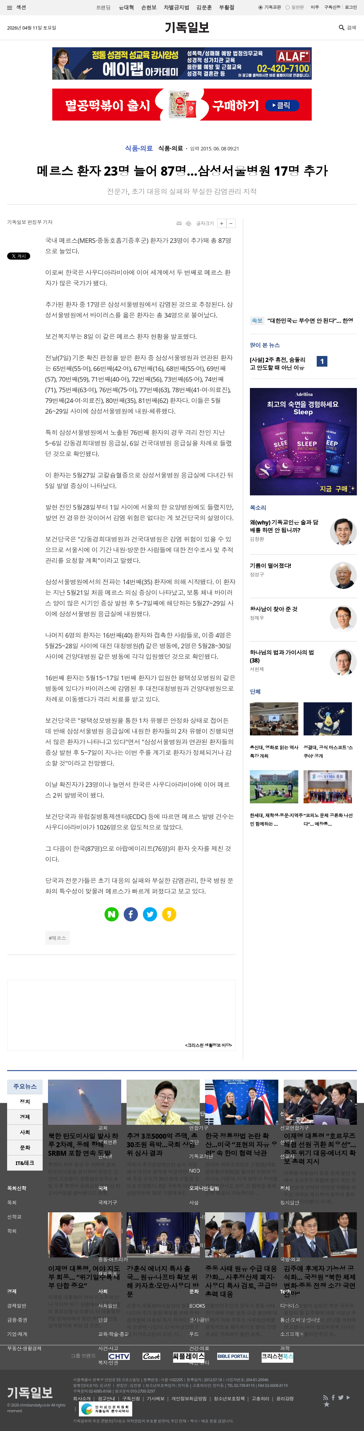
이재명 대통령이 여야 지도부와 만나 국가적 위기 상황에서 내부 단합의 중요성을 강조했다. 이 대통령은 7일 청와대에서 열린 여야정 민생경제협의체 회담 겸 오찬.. (84, 1311)
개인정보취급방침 (189, 1398)
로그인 (351, 7)
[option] (277, 732)
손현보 (148, 7)
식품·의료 (139, 148)
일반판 (297, 7)
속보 (257, 321)
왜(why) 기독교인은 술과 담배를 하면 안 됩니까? (284, 526)
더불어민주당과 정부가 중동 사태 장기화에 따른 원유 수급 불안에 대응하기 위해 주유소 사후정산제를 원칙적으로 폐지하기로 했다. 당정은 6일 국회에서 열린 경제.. (241, 1319)
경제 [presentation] (25, 1117)
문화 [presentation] (25, 1147)
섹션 (16, 7)
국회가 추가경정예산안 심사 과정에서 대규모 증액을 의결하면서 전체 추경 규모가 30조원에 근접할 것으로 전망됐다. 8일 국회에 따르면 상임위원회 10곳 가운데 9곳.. (163, 1178)
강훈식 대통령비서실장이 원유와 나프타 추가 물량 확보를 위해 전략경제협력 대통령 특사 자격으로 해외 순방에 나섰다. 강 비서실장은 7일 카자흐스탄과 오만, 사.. (163, 1319)
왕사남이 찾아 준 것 (274, 609)
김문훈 (204, 7)
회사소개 (82, 1398)
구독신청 (332, 7)
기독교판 (272, 7)
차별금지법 (176, 7)
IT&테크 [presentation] (25, 1162)
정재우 (257, 618)
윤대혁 (126, 7)
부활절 (226, 7)
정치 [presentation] (25, 1101)
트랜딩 (103, 7)
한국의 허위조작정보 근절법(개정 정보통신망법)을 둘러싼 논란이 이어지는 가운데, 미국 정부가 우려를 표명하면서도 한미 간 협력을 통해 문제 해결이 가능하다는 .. (241, 1178)
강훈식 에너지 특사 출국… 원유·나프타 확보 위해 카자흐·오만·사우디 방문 (163, 1281)
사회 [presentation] (25, 1132)
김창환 (257, 539)
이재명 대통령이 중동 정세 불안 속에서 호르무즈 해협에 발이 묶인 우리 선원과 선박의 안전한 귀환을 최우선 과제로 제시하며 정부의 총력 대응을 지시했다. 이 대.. (320, 1187)
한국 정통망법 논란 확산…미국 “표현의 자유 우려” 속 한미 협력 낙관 (241, 1145)
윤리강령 (285, 1398)
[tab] (25, 1102)
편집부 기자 (39, 222)
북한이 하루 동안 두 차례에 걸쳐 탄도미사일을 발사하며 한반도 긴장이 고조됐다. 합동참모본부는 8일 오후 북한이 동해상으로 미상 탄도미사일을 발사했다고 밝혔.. (84, 1178)
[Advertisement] (303, 263)
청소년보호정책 (229, 1398)
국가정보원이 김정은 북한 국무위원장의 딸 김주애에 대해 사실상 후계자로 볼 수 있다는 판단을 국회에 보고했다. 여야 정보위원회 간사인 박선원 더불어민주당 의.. (320, 1319)
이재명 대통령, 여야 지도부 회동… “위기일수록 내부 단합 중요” (84, 1277)
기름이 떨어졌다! (270, 566)
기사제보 (156, 1398)
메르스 (59, 938)
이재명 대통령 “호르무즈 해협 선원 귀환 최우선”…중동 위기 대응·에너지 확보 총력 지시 (320, 1149)
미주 (315, 7)
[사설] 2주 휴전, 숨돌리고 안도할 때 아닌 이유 (278, 364)
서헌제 (257, 669)
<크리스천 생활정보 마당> (208, 1045)
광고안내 (107, 1398)
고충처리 (260, 1398)
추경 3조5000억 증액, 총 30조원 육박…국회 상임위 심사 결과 (162, 1145)
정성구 (257, 574)
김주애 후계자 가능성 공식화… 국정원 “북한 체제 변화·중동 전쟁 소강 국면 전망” (320, 1281)
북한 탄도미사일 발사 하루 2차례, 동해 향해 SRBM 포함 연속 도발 (83, 1145)
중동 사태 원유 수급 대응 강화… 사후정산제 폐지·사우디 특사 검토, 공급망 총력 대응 (241, 1281)
